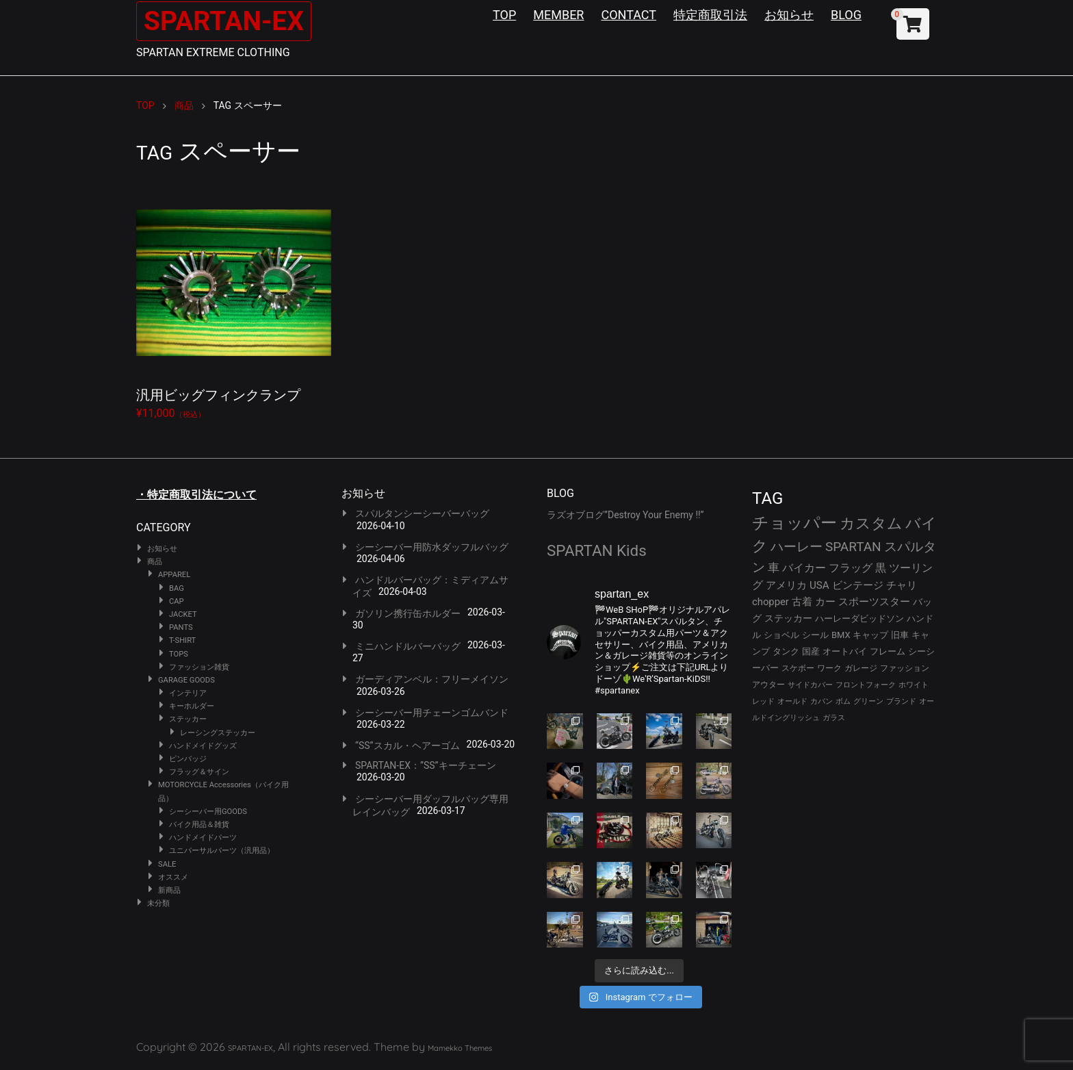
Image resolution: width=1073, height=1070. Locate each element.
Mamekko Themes (460, 1048)
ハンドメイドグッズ (203, 745)
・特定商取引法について (196, 494)
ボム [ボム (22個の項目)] (843, 701)
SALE (167, 864)
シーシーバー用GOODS (208, 811)
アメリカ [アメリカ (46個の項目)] (786, 585)
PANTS (181, 627)
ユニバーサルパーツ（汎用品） (221, 850)
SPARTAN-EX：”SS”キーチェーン (425, 765)
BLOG (846, 15)
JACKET (183, 614)
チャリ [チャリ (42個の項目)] (901, 585)
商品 (154, 561)
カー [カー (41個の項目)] (825, 602)
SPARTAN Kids (597, 550)
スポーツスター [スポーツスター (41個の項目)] (874, 602)
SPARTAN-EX (226, 21)
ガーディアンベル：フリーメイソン (431, 679)
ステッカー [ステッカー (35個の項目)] (788, 618)
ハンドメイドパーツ (203, 837)
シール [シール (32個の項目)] (815, 635)
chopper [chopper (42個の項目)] (770, 602)
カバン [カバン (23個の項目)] (821, 701)
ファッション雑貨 (199, 667)
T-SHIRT (182, 640)
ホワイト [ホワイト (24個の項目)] (914, 684)
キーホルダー (191, 706)
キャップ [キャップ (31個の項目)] (870, 635)
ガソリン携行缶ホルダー (408, 613)
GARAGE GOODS (186, 680)
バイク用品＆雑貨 (199, 824)
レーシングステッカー (217, 732)
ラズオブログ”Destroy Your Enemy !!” (625, 514)
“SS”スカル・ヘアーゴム (407, 745)
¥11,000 (233, 302)
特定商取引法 (710, 15)
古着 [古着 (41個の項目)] (802, 602)
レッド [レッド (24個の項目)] (763, 701)
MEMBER (558, 15)
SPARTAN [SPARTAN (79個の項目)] (853, 547)
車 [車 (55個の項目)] (773, 567)
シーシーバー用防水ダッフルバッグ (431, 547)
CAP (176, 601)
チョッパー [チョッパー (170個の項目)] (794, 523)
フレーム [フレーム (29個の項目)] (887, 651)
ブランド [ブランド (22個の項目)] (901, 701)
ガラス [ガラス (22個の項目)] (834, 717)
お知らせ (789, 15)
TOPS (178, 654)
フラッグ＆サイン (199, 771)
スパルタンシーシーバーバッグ (422, 513)
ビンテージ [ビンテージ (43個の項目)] (857, 585)
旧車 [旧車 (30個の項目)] (900, 635)
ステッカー (188, 719)
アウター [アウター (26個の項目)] (768, 684)
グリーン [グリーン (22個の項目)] (868, 701)
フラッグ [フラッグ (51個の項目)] (850, 567)
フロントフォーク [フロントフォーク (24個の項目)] (866, 684)
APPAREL (174, 574)
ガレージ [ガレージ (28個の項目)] (860, 668)
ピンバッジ (188, 758)
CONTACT (628, 15)
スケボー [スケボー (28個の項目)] (797, 668)
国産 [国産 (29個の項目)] (811, 651)
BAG (176, 588)
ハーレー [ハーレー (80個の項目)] (797, 547)
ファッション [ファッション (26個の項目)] (904, 668)
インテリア (188, 693)
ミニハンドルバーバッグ (408, 646)
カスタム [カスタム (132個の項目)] (871, 523)
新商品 (169, 890)
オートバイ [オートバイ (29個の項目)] (845, 651)
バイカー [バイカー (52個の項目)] (804, 567)
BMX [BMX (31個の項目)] (841, 635)
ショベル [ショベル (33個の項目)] (781, 635)
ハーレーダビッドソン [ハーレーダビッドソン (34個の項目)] (859, 618)
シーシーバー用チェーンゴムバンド (431, 712)
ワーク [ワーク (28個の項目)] (829, 668)
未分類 (158, 903)
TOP (504, 15)
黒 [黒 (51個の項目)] (880, 567)
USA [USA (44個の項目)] (819, 585)
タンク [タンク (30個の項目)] (786, 651)
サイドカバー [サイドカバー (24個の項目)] (810, 684)
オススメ (173, 877)
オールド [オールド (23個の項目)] (792, 701)
